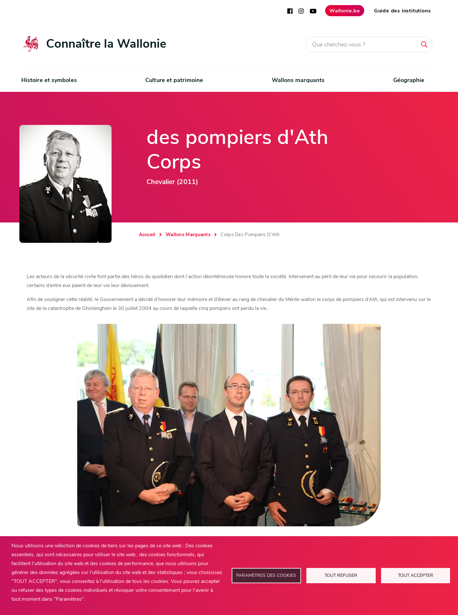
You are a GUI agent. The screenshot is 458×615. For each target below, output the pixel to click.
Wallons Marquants (188, 234)
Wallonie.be (344, 10)
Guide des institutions (402, 10)
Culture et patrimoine (174, 80)
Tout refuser (341, 575)
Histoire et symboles (49, 80)
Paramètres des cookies (266, 575)
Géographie (409, 80)
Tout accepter (415, 575)
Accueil (147, 234)
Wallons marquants (298, 80)
